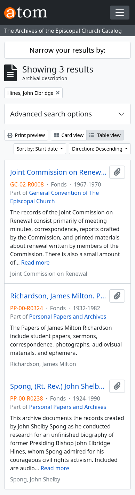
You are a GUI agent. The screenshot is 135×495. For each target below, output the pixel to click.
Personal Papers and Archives (67, 316)
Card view (69, 135)
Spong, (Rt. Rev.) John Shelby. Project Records (58, 386)
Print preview (26, 135)
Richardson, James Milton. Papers (58, 296)
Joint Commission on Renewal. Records (58, 172)
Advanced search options (51, 114)
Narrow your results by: (68, 50)
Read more (35, 262)
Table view (104, 135)
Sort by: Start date (38, 148)
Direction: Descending (98, 148)
